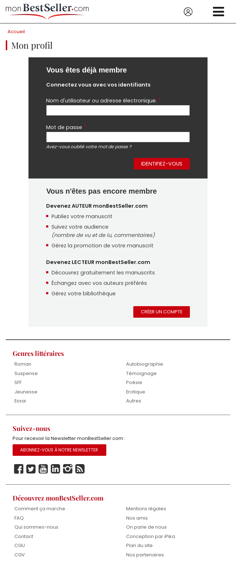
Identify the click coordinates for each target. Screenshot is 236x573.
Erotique (135, 391)
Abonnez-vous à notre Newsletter (59, 450)
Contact (23, 536)
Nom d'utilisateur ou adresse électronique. (103, 100)
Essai (20, 400)
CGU (19, 545)
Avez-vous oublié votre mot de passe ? (88, 147)
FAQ (19, 518)
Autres (133, 400)
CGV (19, 554)
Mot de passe (66, 127)
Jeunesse (25, 391)
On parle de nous (146, 527)
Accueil (16, 31)
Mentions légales (146, 508)
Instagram (67, 469)
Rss (80, 469)
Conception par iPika (150, 536)
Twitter (31, 469)
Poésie (134, 382)
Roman (22, 364)
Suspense (26, 373)
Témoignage (141, 373)
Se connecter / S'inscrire (188, 11)
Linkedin (55, 469)
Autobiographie (144, 364)
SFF (18, 382)
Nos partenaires (145, 554)
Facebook (18, 469)
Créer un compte (161, 311)
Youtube (43, 469)
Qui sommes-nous (36, 527)
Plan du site (139, 545)
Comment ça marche (39, 508)
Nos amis (137, 518)
